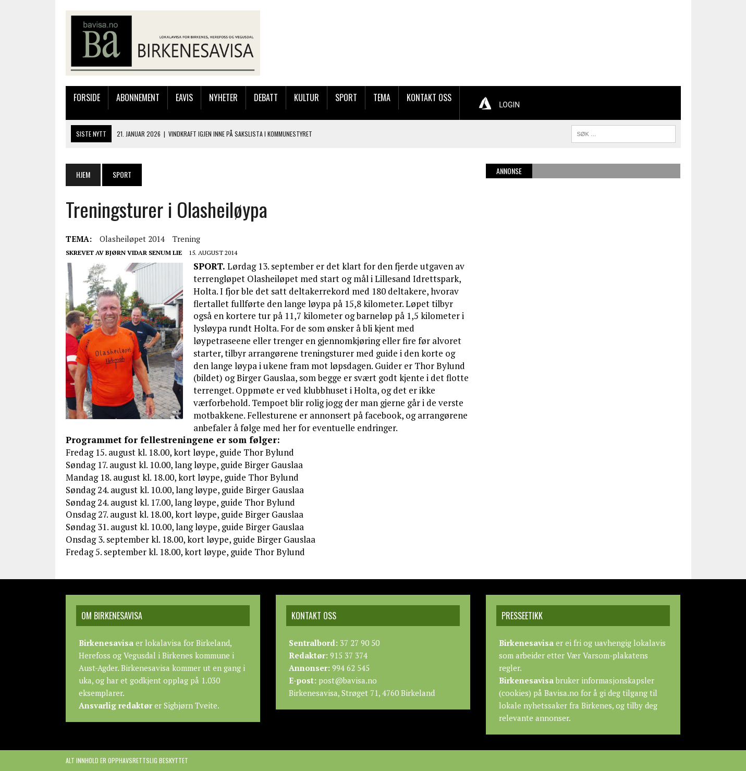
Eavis (184, 97)
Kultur (306, 97)
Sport (346, 97)
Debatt (266, 97)
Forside (87, 97)
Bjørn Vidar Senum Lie (143, 252)
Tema (381, 97)
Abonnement (138, 97)
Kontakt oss (429, 97)
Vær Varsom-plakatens (607, 655)
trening (186, 239)
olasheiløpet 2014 (132, 239)
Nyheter (223, 97)
